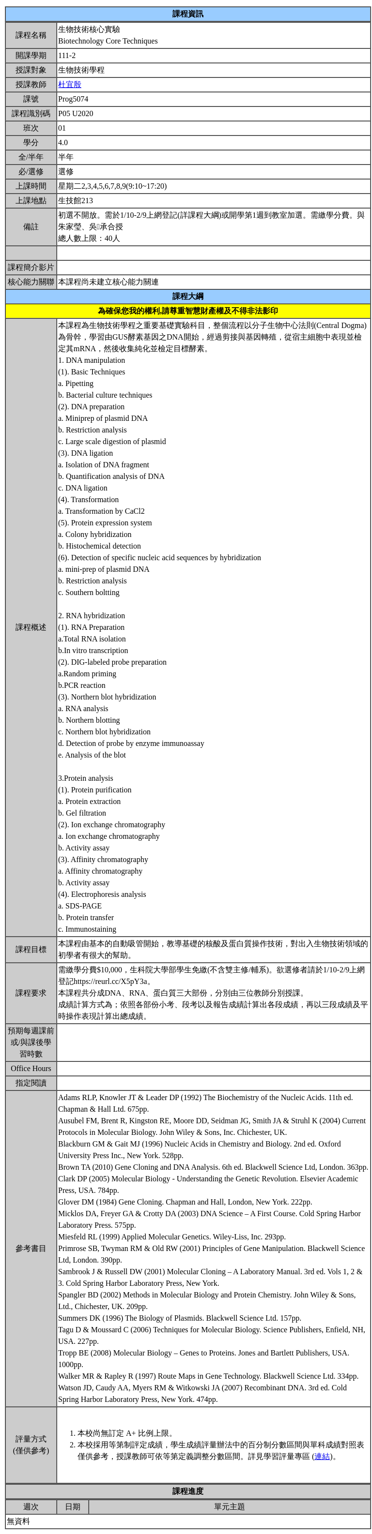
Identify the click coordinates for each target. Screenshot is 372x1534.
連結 (322, 1456)
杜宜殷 (69, 84)
